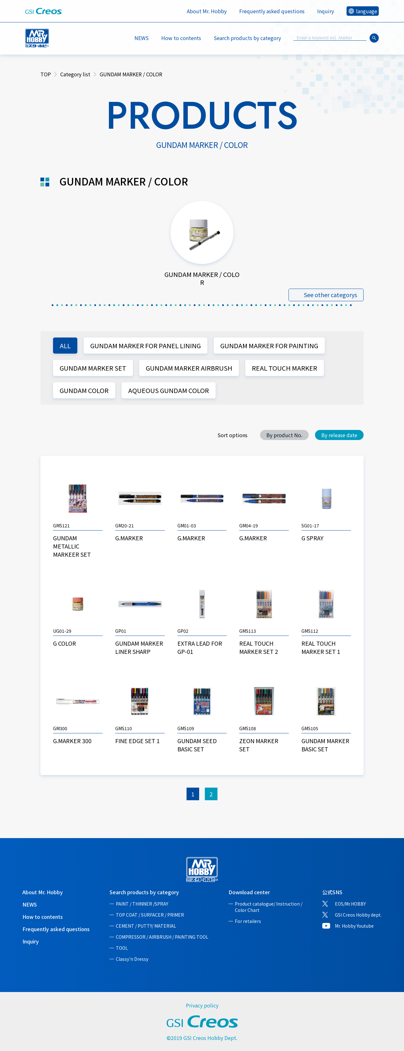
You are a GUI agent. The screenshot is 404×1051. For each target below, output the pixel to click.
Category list (75, 74)
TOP (45, 74)
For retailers (248, 921)
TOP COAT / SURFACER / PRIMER (150, 915)
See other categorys (330, 295)
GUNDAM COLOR (84, 390)
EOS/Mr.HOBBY (350, 904)
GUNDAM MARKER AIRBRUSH (189, 368)
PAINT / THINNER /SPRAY (142, 904)
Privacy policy (202, 1005)
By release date (339, 435)
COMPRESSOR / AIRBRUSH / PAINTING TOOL (162, 937)
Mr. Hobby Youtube (354, 926)
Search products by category (144, 892)
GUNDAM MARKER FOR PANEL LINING (145, 345)
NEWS (141, 37)
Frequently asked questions (272, 11)
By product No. (284, 435)
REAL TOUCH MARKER (284, 368)
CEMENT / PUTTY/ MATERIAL (146, 926)
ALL (65, 345)
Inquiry (325, 11)
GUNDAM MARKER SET (93, 368)
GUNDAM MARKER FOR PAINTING (269, 345)
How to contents (181, 37)
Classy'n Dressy (132, 959)
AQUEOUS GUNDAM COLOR (168, 390)
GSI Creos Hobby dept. (358, 915)
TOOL (122, 948)
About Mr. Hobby (207, 11)
